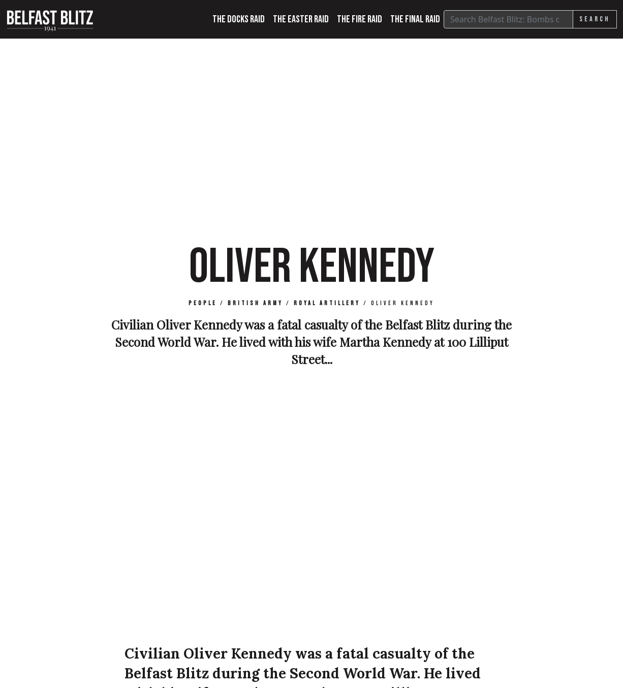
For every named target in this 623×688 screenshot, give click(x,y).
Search (594, 19)
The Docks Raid (238, 19)
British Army (255, 303)
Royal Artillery (327, 303)
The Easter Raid (301, 19)
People (203, 303)
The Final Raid (415, 19)
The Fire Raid (359, 19)
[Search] (508, 19)
